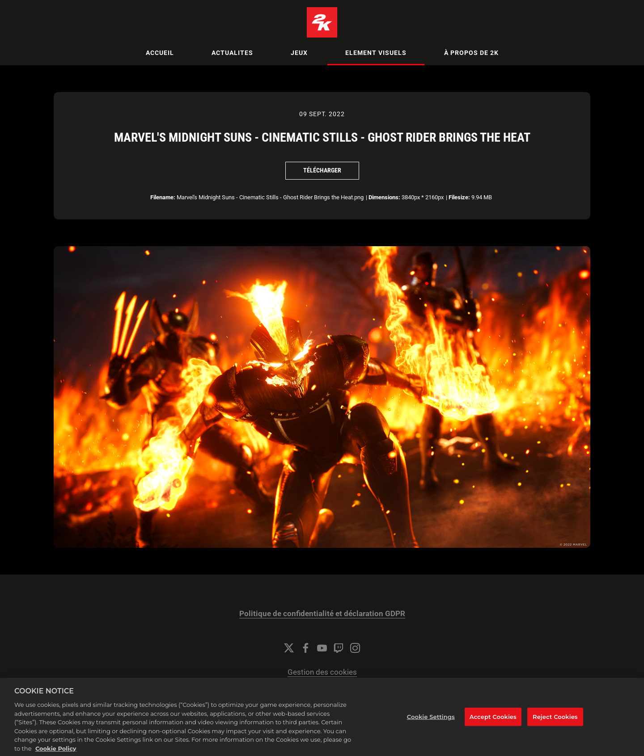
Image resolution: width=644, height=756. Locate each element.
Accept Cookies (493, 727)
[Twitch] (338, 648)
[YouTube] (322, 648)
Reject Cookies (555, 727)
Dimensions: (384, 197)
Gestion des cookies (322, 672)
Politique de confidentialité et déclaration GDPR (322, 613)
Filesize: (459, 197)
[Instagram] (355, 648)
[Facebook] (305, 648)
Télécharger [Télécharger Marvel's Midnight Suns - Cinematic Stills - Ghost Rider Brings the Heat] (322, 170)
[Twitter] (289, 648)
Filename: (162, 197)
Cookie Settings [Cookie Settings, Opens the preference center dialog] (431, 727)
